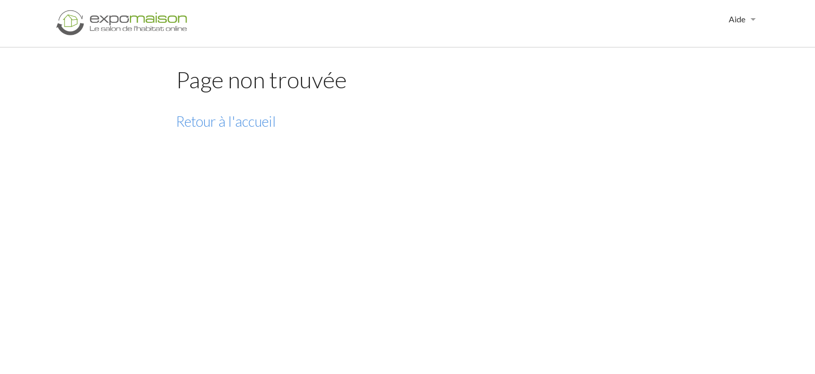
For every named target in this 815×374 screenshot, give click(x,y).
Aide (737, 19)
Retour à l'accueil (226, 121)
